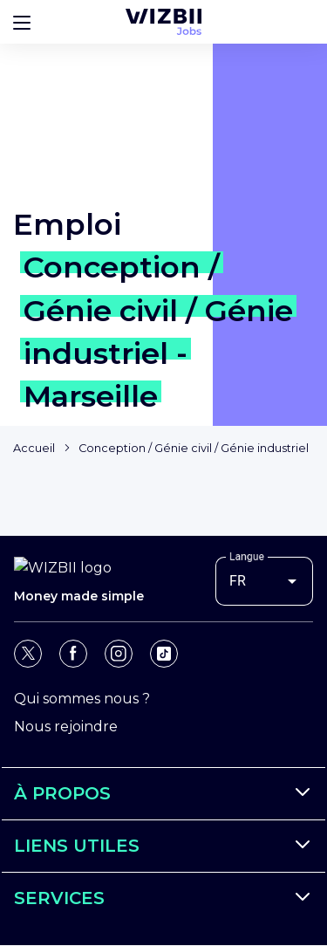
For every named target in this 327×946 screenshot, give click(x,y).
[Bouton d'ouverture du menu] (22, 21)
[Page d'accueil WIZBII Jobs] (163, 22)
